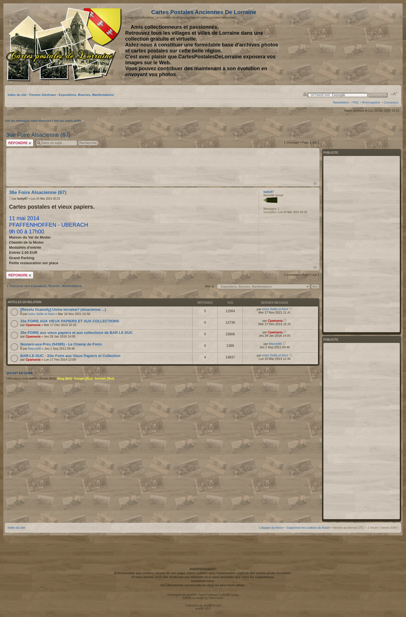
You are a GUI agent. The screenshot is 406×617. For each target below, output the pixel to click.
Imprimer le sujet (305, 93)
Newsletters (341, 102)
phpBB (190, 594)
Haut (315, 183)
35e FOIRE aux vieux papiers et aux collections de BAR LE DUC (76, 332)
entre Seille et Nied (41, 314)
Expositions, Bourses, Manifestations (86, 94)
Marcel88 (34, 348)
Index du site (17, 94)
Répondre (19, 142)
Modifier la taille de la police (394, 93)
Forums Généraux (42, 94)
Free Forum (216, 598)
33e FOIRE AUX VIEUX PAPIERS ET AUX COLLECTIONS (69, 321)
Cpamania (33, 325)
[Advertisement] (353, 44)
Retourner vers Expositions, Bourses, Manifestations (46, 286)
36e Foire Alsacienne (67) (38, 135)
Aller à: (209, 286)
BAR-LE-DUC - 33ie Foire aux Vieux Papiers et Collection (70, 356)
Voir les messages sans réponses (28, 120)
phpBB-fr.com (212, 605)
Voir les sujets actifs (67, 120)
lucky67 (22, 198)
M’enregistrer (371, 102)
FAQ (355, 102)
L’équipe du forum (271, 527)
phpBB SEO (203, 608)
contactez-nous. (203, 581)
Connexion (390, 102)
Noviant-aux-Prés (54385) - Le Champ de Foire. (61, 344)
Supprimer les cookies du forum (308, 527)
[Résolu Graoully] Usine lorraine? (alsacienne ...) (63, 309)
